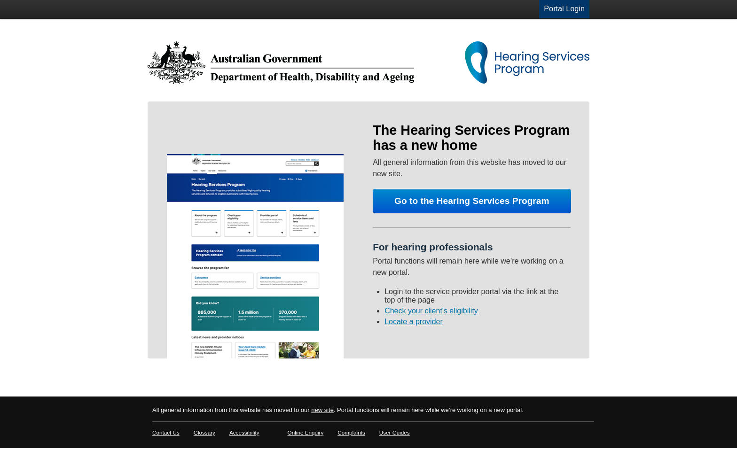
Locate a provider (413, 322)
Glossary (204, 432)
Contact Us (166, 432)
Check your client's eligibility (431, 311)
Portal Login (564, 8)
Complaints (351, 432)
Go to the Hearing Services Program (471, 201)
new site (322, 409)
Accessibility (244, 432)
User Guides (394, 432)
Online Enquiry (306, 432)
